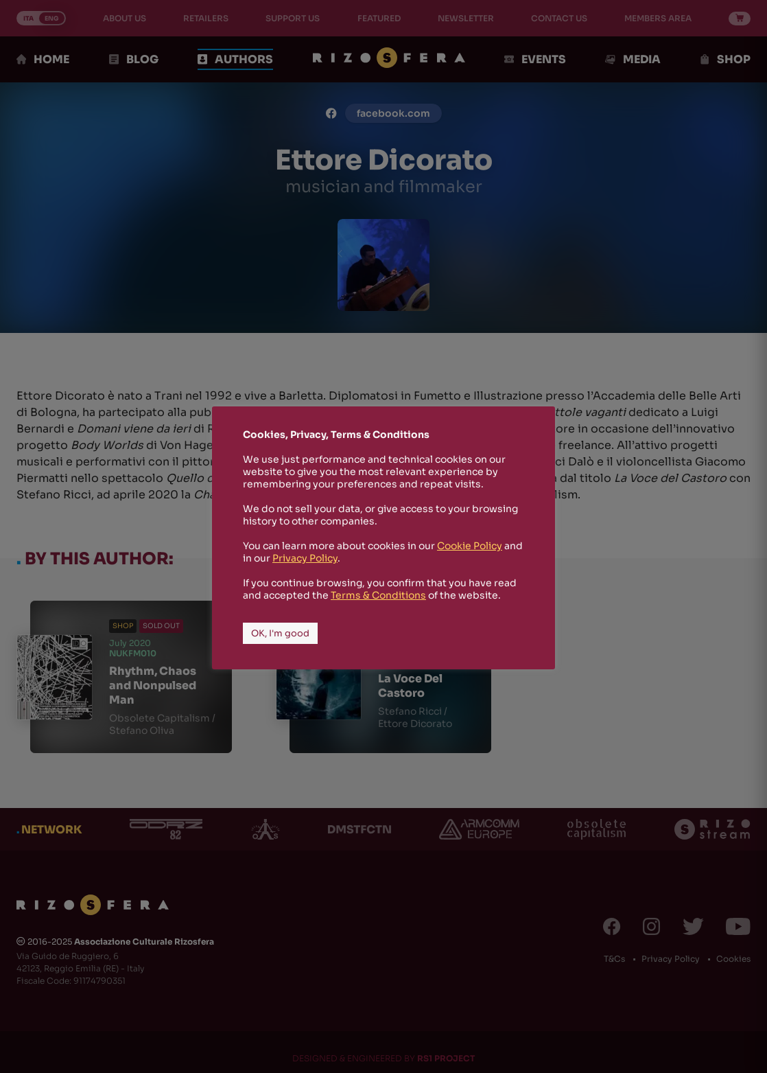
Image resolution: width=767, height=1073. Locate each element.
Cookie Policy (469, 546)
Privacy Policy (305, 558)
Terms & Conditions (378, 595)
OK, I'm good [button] (280, 633)
